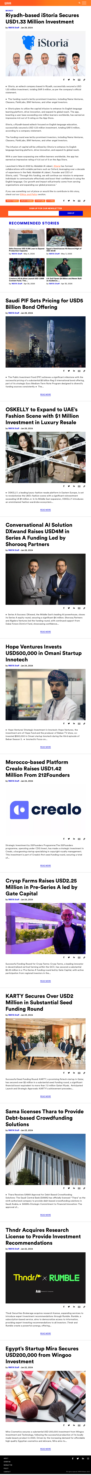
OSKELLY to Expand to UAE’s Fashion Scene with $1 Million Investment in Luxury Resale (42, 416)
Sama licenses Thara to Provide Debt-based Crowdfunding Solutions (45, 1119)
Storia (50, 201)
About (6, 1459)
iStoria (57, 166)
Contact (7, 1472)
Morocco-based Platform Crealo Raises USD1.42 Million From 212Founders (38, 769)
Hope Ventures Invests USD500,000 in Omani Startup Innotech (44, 654)
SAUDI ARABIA (27, 201)
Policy (6, 1469)
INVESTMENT (12, 201)
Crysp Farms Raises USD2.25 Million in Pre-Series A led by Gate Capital (41, 888)
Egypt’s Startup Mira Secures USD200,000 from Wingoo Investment (42, 1356)
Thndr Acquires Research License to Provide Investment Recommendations (43, 1237)
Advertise (7, 1462)
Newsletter (8, 1466)
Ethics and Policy (28, 194)
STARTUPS (40, 201)
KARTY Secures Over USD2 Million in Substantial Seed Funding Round (39, 1003)
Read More (45, 395)
